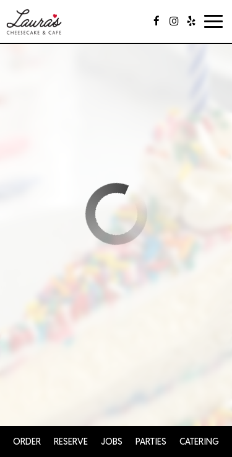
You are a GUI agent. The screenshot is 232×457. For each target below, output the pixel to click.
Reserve (71, 441)
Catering (199, 441)
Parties (150, 441)
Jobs (111, 441)
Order (27, 441)
